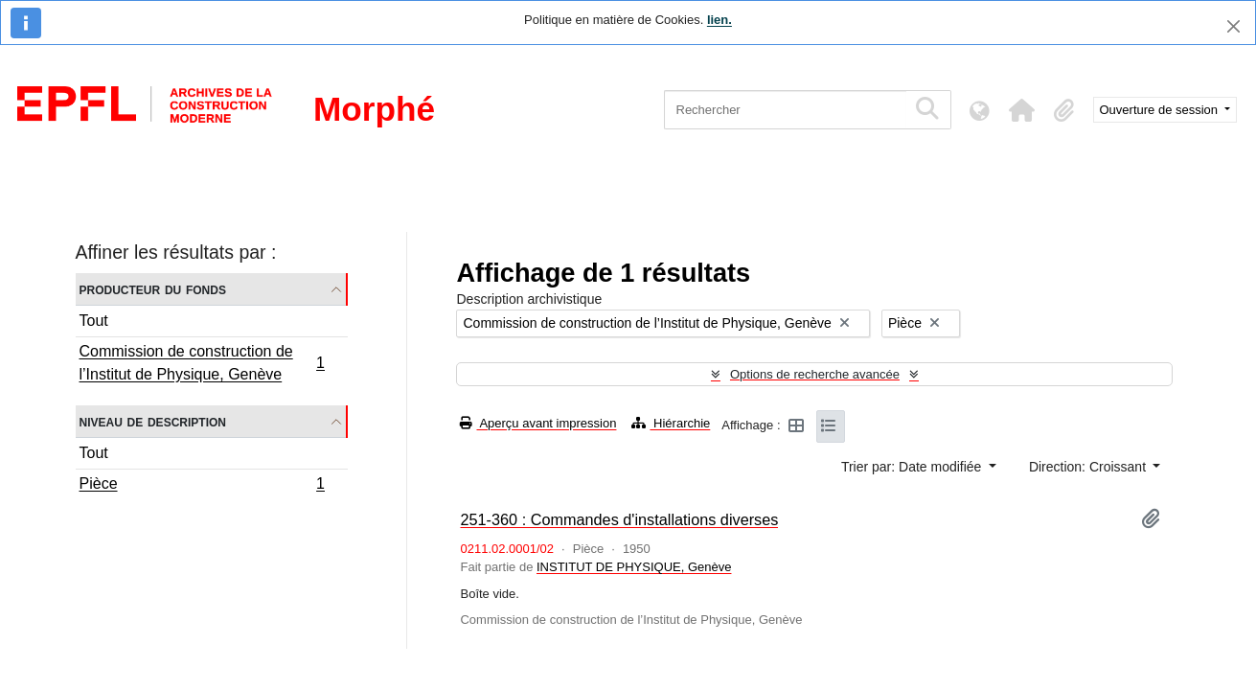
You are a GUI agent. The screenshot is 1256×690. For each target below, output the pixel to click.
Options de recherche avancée (815, 374)
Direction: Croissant (1089, 466)
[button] (1022, 110)
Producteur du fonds (153, 289)
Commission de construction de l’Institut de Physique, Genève (202, 362)
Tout (94, 320)
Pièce (202, 485)
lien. (719, 19)
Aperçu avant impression (538, 423)
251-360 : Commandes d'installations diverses (619, 519)
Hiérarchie (670, 423)
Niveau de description (153, 421)
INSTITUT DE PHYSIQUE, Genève (634, 567)
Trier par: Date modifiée (913, 466)
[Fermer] (1233, 26)
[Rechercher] (785, 109)
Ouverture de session (1161, 110)
